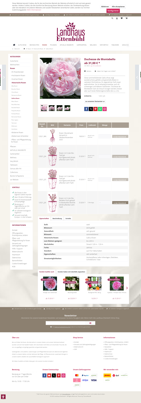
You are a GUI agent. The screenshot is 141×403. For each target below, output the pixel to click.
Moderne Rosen (17, 132)
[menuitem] (126, 18)
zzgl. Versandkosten (95, 66)
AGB (13, 266)
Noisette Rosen (15, 107)
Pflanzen (13, 146)
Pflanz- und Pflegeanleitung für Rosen (21, 141)
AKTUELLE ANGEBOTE (18, 150)
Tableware (13, 165)
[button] (3, 396)
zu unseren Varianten (95, 101)
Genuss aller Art (15, 168)
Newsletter (107, 347)
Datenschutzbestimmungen (62, 327)
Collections (14, 172)
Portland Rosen (15, 114)
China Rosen (14, 92)
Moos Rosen (14, 101)
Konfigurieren (113, 11)
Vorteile (68, 218)
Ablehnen (105, 6)
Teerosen (14, 123)
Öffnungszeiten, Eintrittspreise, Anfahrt (20, 234)
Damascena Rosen (16, 95)
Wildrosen (14, 126)
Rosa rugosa (14, 120)
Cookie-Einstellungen (19, 263)
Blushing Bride (72, 292)
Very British (14, 161)
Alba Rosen (14, 86)
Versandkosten (66, 394)
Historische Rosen (18, 83)
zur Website (14, 180)
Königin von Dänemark (50, 292)
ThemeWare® (87, 396)
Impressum (16, 255)
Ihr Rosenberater (17, 72)
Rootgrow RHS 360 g (94, 292)
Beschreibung (57, 218)
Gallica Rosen (15, 98)
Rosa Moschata (15, 104)
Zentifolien (14, 129)
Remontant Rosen (16, 117)
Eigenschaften (44, 218)
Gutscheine (14, 61)
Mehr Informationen (34, 10)
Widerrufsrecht (17, 252)
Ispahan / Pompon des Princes (116, 292)
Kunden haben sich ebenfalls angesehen (71, 272)
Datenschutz (16, 257)
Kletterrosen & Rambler (19, 136)
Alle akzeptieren (118, 6)
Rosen (12, 68)
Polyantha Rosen (15, 110)
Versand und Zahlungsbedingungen (20, 244)
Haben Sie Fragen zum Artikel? (105, 71)
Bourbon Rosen (15, 89)
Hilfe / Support (17, 249)
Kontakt (14, 230)
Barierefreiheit (17, 260)
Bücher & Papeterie (17, 176)
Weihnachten (14, 65)
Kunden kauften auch (46, 272)
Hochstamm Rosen (18, 75)
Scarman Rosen (17, 79)
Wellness (13, 157)
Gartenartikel (14, 154)
